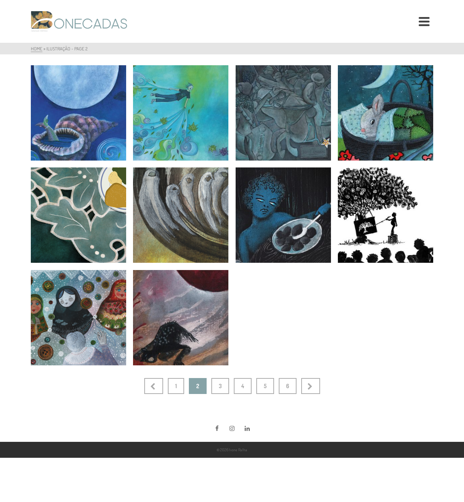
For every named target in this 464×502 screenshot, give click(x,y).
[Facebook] (217, 428)
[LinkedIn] (247, 428)
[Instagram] (232, 428)
